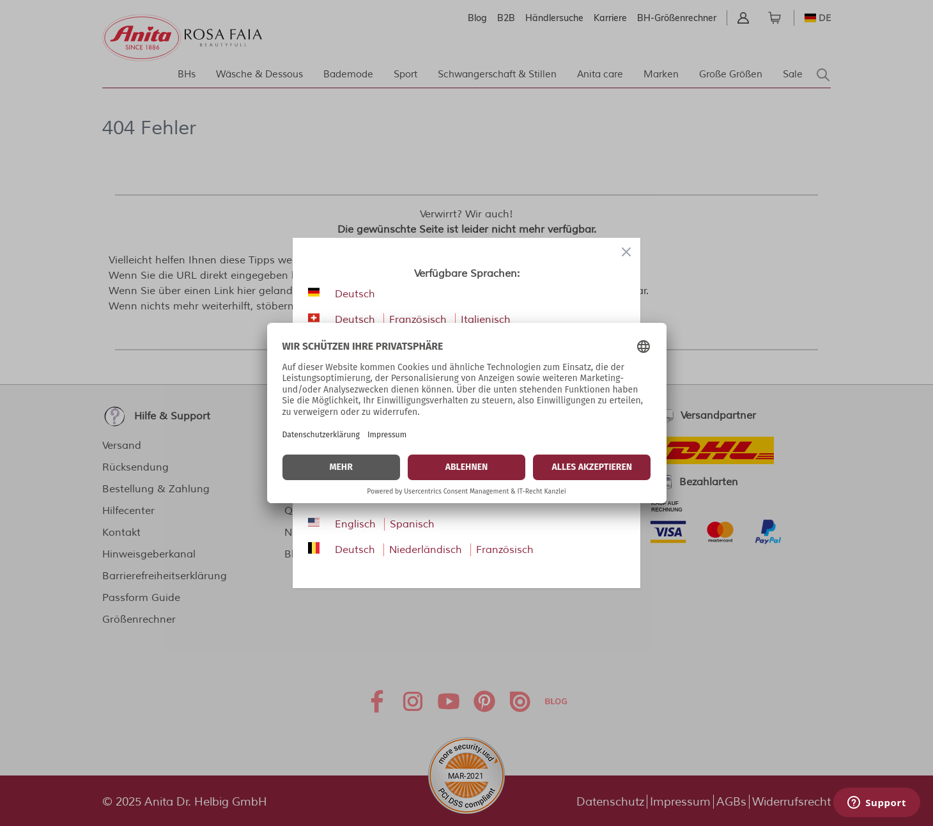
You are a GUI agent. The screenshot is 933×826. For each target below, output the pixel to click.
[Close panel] (626, 251)
